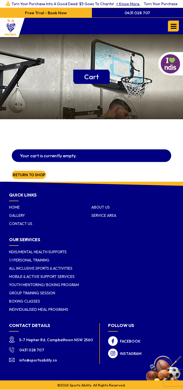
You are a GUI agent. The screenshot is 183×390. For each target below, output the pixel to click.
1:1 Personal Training (29, 260)
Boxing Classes (24, 301)
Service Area (103, 215)
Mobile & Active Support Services (42, 276)
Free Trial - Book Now (46, 12)
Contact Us (20, 223)
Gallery (17, 215)
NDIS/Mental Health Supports (38, 251)
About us (100, 207)
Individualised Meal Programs (38, 309)
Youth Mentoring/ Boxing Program (44, 284)
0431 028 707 (137, 12)
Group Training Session (32, 293)
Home (14, 207)
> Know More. (100, 3)
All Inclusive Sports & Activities (40, 268)
